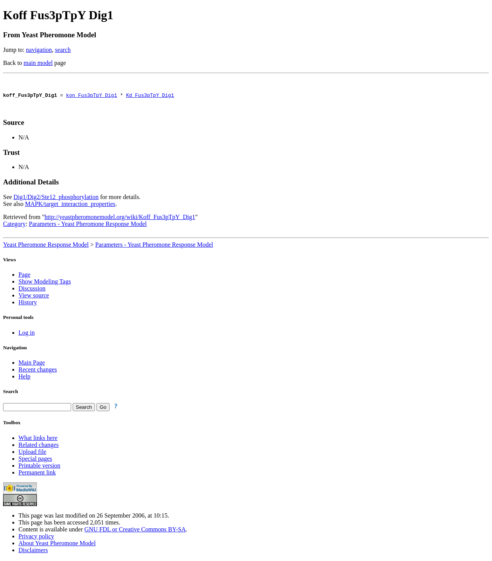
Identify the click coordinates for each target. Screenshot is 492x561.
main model (38, 63)
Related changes (38, 446)
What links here (37, 439)
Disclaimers (33, 551)
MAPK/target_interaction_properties (70, 205)
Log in (26, 333)
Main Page (31, 363)
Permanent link (37, 473)
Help (24, 377)
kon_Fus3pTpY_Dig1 (91, 96)
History (27, 303)
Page (24, 275)
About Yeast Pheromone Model (57, 544)
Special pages (35, 459)
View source (33, 296)
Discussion (31, 289)
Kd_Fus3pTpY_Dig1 (150, 96)
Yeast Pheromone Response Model (46, 245)
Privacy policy (36, 537)
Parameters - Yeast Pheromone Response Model (88, 225)
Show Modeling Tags (44, 282)
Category (14, 225)
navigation (39, 49)
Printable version (39, 466)
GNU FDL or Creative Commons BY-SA (135, 530)
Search (10, 392)
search (63, 49)
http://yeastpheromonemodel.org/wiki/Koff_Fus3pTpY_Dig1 (120, 218)
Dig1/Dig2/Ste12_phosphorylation (55, 198)
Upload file (32, 453)
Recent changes (37, 370)
